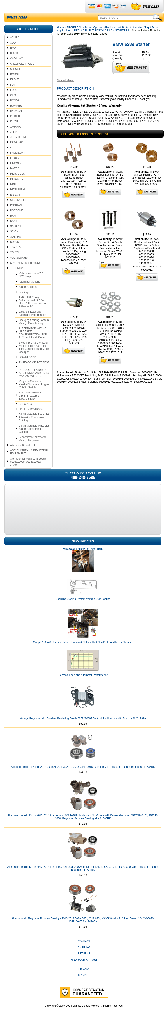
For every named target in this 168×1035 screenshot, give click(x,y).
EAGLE (14, 89)
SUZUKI (15, 252)
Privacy (84, 979)
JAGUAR (15, 136)
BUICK (14, 63)
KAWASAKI (17, 152)
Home (60, 37)
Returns (84, 963)
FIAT (13, 95)
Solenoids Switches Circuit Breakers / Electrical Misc (30, 406)
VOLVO (14, 262)
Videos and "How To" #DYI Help (31, 285)
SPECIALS (25, 414)
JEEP (13, 142)
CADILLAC (16, 68)
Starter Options (28, 297)
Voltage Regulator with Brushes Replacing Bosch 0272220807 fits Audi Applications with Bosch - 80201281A (83, 728)
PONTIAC (16, 215)
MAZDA (14, 178)
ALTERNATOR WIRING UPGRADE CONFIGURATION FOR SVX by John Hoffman (33, 343)
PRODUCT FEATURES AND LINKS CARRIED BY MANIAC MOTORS (34, 383)
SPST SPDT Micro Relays (25, 273)
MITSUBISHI (17, 199)
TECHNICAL (17, 278)
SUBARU (15, 246)
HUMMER (16, 115)
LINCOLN (15, 173)
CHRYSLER (17, 79)
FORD (14, 100)
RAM (13, 226)
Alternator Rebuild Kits (23, 455)
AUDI (13, 53)
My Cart (84, 985)
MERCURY (16, 189)
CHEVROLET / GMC (22, 74)
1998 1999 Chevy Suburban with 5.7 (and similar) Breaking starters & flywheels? (33, 312)
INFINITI (15, 126)
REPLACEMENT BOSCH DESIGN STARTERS (101, 40)
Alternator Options (29, 291)
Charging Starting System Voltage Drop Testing (34, 332)
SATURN (15, 236)
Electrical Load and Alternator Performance (32, 324)
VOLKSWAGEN (19, 267)
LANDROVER (18, 163)
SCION (14, 241)
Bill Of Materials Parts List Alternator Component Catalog (34, 427)
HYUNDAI (16, 121)
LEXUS (14, 168)
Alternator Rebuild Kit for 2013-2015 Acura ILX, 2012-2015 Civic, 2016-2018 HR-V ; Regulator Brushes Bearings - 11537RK (83, 777)
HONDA (14, 110)
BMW (13, 58)
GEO (13, 105)
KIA (12, 157)
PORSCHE (16, 220)
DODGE (15, 84)
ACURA (14, 47)
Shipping (84, 957)
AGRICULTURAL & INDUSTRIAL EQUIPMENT (29, 462)
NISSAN (15, 205)
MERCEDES (17, 184)
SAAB (13, 231)
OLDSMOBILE (18, 210)
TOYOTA (15, 257)
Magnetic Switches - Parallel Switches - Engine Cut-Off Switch (34, 394)
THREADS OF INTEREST (34, 372)
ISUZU (14, 131)
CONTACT (84, 951)
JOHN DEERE (18, 147)
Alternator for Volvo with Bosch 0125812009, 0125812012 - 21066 (28, 472)
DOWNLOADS (27, 367)
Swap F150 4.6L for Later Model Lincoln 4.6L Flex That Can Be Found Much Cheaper (34, 358)
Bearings (24, 302)
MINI (13, 194)
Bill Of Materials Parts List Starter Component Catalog (34, 439)
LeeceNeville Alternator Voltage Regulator (32, 449)
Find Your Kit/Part (84, 969)
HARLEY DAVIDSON (31, 419)
